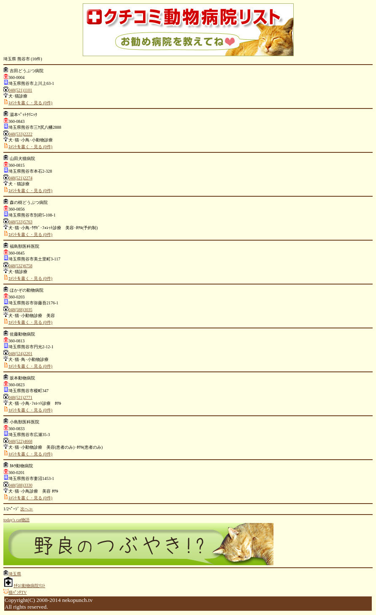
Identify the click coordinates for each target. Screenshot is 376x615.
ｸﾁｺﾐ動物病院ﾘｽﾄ (29, 585)
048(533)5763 (20, 221)
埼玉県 (14, 574)
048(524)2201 (20, 353)
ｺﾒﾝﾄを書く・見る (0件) (30, 102)
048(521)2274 (20, 178)
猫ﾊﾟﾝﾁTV (17, 592)
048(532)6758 (20, 265)
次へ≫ (26, 509)
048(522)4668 (20, 441)
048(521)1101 (20, 90)
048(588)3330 (20, 485)
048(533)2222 (20, 134)
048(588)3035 (20, 309)
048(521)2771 (20, 397)
